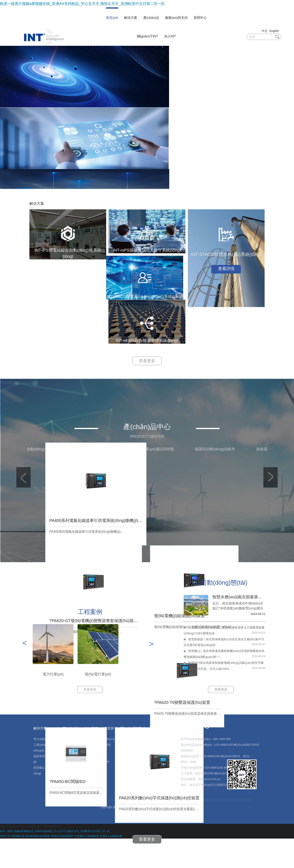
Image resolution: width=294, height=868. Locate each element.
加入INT (170, 36)
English (274, 31)
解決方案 (130, 17)
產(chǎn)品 (151, 17)
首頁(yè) (112, 17)
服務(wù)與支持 (176, 17)
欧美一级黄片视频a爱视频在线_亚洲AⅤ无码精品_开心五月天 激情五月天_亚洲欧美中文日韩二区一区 (82, 4)
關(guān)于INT (147, 36)
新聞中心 (200, 17)
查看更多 (147, 385)
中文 (264, 31)
